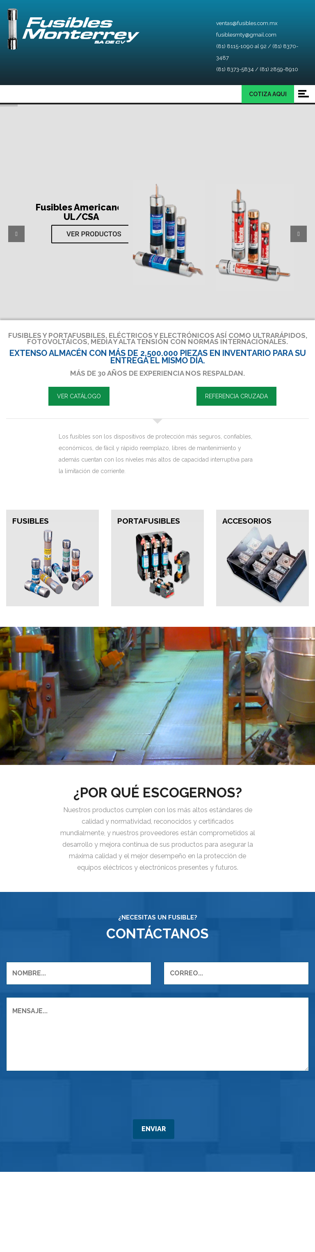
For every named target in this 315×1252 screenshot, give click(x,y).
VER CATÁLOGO (79, 396)
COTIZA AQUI (268, 94)
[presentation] (68, 1181)
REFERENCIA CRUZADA (236, 396)
